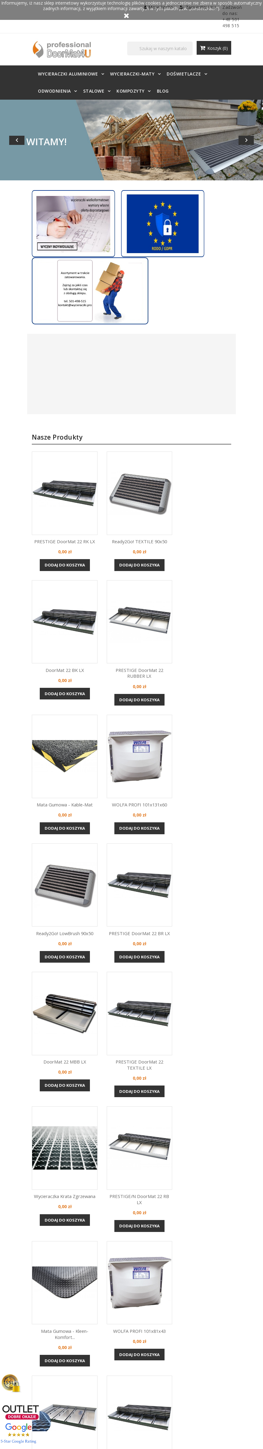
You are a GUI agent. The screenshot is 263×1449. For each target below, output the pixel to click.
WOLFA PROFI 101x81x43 (131, 1021)
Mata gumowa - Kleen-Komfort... (55, 1024)
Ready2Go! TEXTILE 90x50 (131, 484)
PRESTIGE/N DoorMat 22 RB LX (208, 887)
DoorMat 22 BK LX (208, 484)
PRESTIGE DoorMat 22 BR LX (131, 753)
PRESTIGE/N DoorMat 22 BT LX (55, 1161)
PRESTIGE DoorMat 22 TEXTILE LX (55, 887)
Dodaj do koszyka (55, 508)
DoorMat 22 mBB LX (208, 753)
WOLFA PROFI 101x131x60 (208, 616)
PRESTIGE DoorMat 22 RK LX (55, 484)
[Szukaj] (172, 49)
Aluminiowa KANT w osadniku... (208, 1021)
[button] (19, 140)
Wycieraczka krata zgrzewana (131, 884)
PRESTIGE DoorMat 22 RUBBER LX (55, 619)
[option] (131, 140)
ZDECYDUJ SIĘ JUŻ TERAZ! (132, 1286)
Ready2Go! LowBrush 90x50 (55, 753)
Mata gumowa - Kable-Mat (131, 616)
